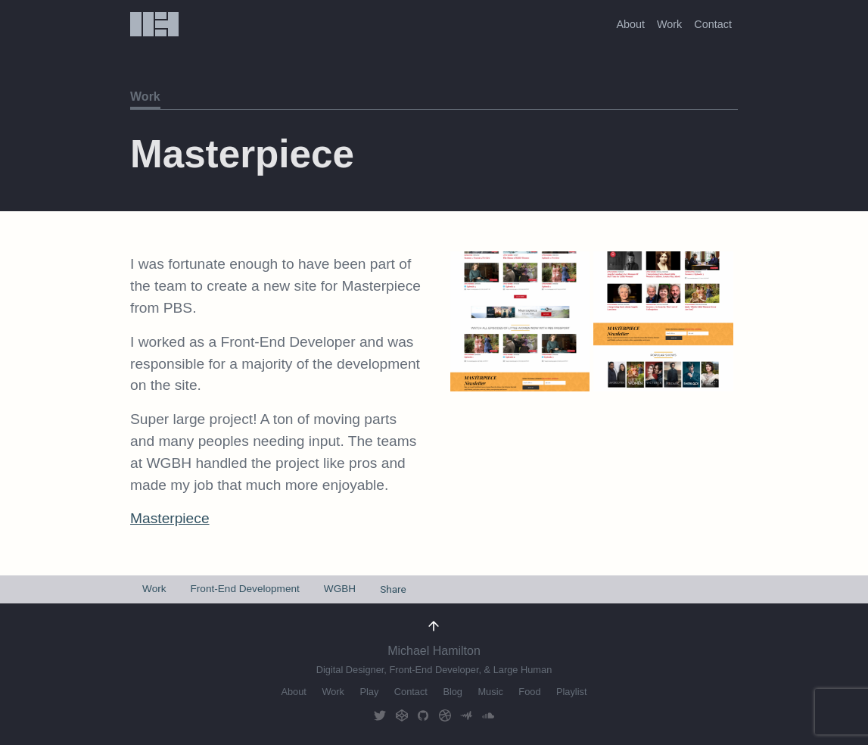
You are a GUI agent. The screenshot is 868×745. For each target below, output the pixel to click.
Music (490, 691)
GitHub (423, 716)
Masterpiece (170, 518)
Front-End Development (245, 588)
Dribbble (445, 716)
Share (393, 589)
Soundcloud (488, 716)
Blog (452, 691)
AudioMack (466, 716)
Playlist (571, 691)
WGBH (340, 588)
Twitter (380, 716)
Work (669, 24)
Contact (713, 24)
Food (529, 691)
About (630, 24)
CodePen (402, 716)
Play (368, 691)
